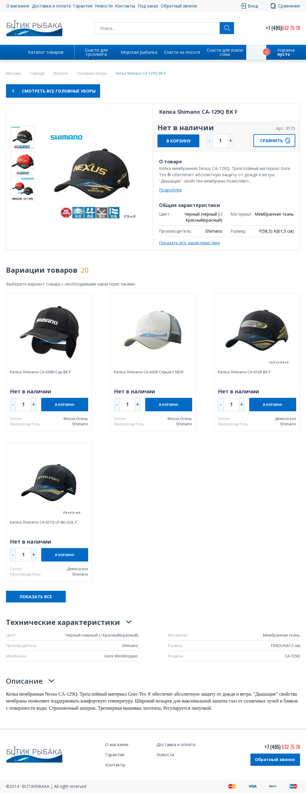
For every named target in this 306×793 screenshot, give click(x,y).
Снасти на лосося (182, 52)
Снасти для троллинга (96, 52)
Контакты (125, 6)
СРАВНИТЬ (271, 140)
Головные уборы (92, 73)
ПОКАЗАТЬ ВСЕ (36, 596)
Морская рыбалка (139, 52)
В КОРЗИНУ (178, 141)
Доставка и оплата (51, 6)
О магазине (17, 6)
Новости (104, 6)
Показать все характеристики (189, 243)
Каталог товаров (45, 52)
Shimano (60, 73)
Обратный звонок (179, 6)
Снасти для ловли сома (225, 52)
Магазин (13, 73)
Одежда (37, 73)
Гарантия (82, 6)
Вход (253, 6)
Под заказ (148, 6)
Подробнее (170, 190)
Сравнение (289, 6)
